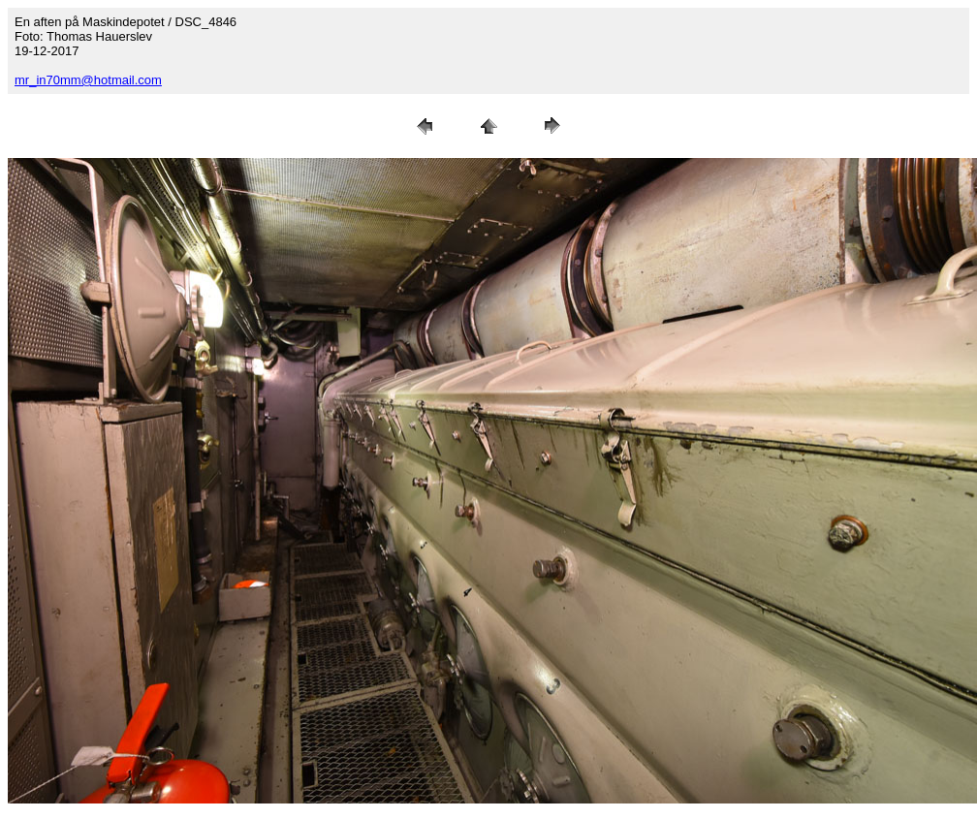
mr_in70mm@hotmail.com (88, 80)
